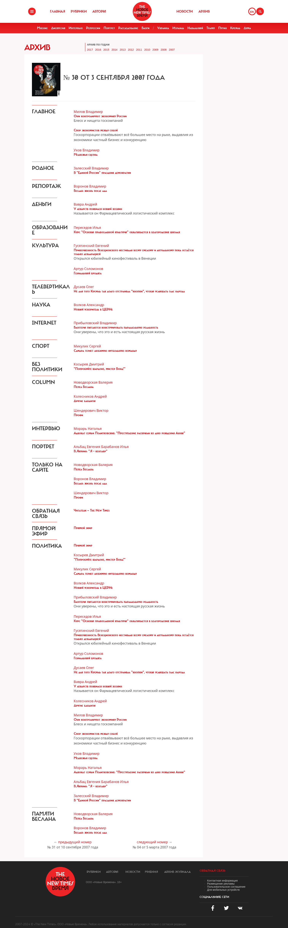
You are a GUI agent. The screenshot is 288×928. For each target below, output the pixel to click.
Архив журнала (177, 872)
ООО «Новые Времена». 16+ (104, 882)
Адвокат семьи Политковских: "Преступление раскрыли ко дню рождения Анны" (129, 433)
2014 (114, 49)
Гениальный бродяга (88, 273)
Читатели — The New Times (91, 510)
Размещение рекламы (221, 883)
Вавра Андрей (85, 204)
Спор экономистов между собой (96, 130)
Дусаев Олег (84, 286)
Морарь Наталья (88, 428)
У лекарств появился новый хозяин (98, 209)
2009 (155, 49)
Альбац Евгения (87, 446)
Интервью (76, 28)
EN (252, 11)
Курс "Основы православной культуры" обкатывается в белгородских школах (127, 232)
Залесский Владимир (91, 168)
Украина (163, 28)
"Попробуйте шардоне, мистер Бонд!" (99, 369)
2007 (172, 49)
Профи (78, 415)
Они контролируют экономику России (100, 116)
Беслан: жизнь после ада (90, 191)
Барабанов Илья (115, 446)
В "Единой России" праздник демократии (102, 173)
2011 (139, 49)
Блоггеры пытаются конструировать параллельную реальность (116, 327)
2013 (123, 49)
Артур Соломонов (88, 268)
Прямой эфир (83, 528)
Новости (184, 11)
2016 (98, 49)
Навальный (195, 28)
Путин (222, 28)
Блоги (145, 28)
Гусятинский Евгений (91, 245)
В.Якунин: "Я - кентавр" (90, 451)
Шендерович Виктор (91, 410)
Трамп (210, 28)
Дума (247, 28)
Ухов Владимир (87, 150)
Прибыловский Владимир (95, 323)
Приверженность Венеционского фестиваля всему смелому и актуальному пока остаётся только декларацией (134, 252)
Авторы (99, 11)
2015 (106, 49)
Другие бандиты (85, 401)
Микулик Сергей (87, 346)
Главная (57, 11)
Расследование (128, 28)
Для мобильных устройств (223, 889)
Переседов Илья (87, 227)
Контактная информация (222, 880)
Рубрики (79, 11)
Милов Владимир (88, 111)
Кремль (235, 28)
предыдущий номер (75, 842)
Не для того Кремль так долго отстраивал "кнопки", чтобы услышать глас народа (129, 291)
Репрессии (93, 28)
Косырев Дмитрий (89, 364)
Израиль (178, 28)
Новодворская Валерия (93, 382)
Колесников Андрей (90, 396)
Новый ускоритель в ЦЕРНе (93, 309)
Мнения (151, 872)
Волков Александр (89, 304)
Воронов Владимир (90, 186)
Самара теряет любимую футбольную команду (105, 351)
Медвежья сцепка (86, 154)
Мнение (42, 28)
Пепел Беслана (84, 387)
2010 (147, 49)
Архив (204, 11)
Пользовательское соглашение (226, 886)
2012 (131, 49)
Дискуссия (58, 28)
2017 (90, 49)
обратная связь (212, 871)
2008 (164, 49)
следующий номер (152, 842)
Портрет (109, 28)
